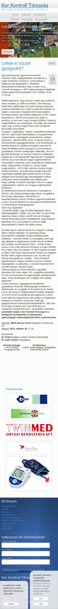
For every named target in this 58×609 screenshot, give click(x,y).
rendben (11, 604)
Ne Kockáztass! (9, 515)
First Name (7, 549)
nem (41, 599)
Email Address (10, 541)
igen (41, 604)
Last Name (7, 558)
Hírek (15, 14)
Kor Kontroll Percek (11, 517)
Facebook (39, 14)
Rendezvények (9, 506)
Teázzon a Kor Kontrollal (13, 520)
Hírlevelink (7, 529)
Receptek (41, 19)
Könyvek (27, 19)
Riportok (6, 512)
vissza (52, 63)
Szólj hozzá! (7, 526)
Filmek (15, 19)
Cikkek (5, 509)
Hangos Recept (9, 523)
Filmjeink (8, 51)
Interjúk (26, 14)
